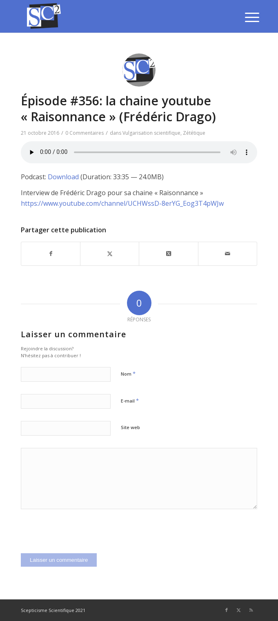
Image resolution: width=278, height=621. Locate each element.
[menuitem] (246, 17)
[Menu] (246, 17)
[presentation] (83, 537)
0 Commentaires (84, 132)
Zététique (194, 132)
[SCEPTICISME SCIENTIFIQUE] (115, 16)
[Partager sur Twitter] (109, 253)
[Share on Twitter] (168, 253)
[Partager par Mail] (227, 253)
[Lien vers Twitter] (239, 610)
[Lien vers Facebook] (226, 610)
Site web (130, 427)
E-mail (130, 400)
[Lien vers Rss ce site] (251, 610)
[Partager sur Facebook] (50, 253)
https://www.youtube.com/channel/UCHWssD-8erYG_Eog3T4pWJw (122, 203)
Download (63, 176)
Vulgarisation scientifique (151, 132)
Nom (128, 373)
